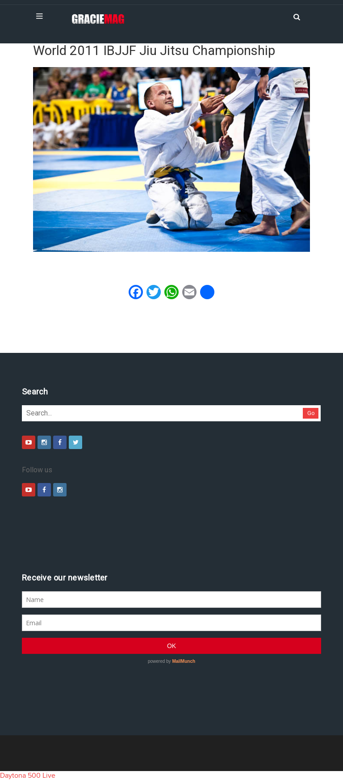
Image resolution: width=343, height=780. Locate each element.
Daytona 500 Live (27, 775)
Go (311, 413)
